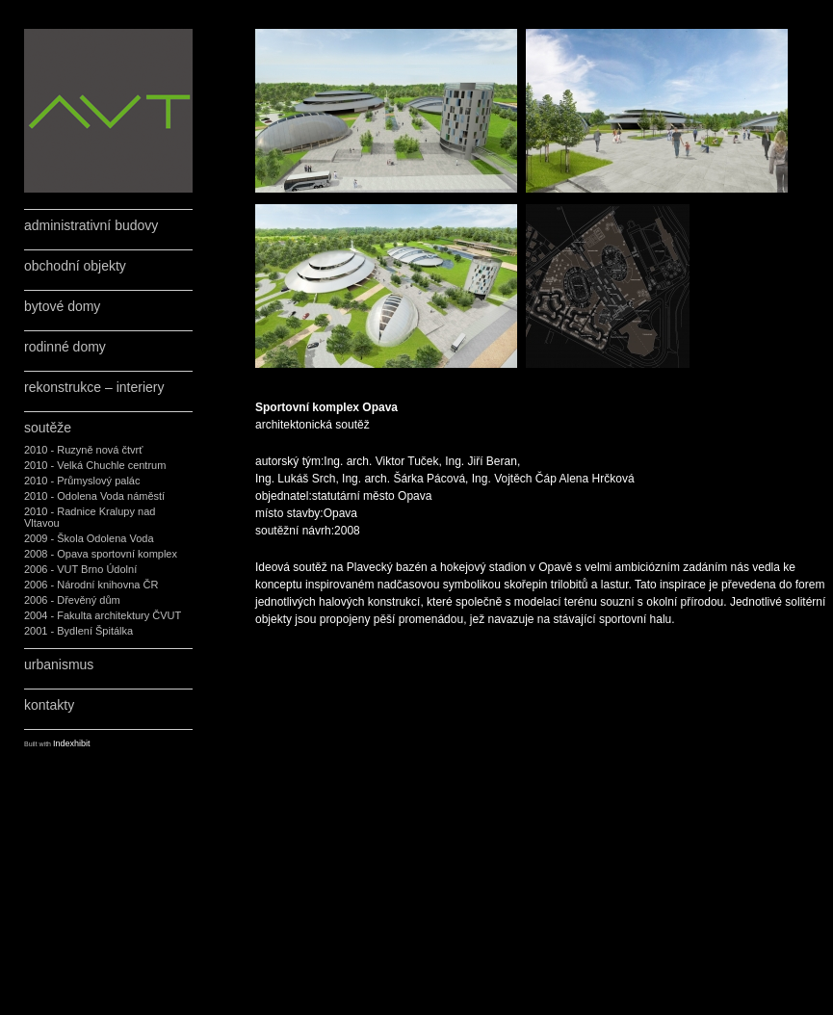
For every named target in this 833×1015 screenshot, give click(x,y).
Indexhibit (72, 743)
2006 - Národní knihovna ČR (91, 584)
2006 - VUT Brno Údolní (80, 569)
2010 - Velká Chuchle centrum (95, 465)
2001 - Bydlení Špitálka (78, 631)
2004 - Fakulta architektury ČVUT (102, 615)
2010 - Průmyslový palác (82, 480)
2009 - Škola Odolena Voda (89, 538)
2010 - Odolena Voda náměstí (94, 496)
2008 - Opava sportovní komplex (100, 554)
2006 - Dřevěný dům (72, 600)
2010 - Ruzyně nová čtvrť (83, 449)
